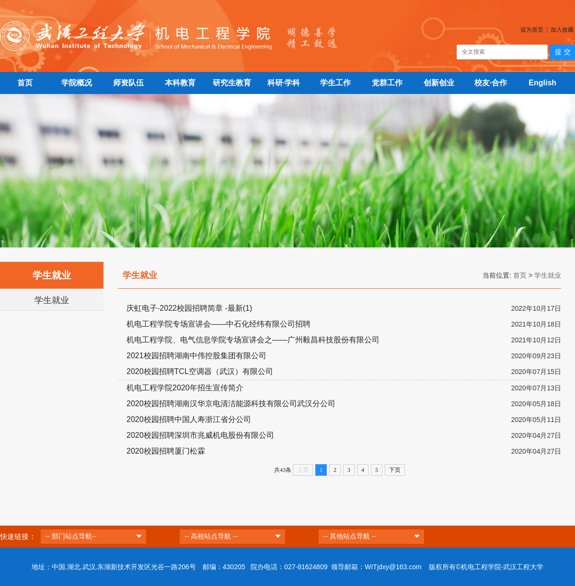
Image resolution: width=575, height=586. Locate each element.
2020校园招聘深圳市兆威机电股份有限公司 (200, 435)
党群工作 (387, 83)
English (542, 83)
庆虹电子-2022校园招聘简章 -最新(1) (189, 308)
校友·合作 (490, 83)
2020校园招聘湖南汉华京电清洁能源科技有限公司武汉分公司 (230, 403)
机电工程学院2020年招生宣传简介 (184, 388)
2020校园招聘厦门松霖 (165, 451)
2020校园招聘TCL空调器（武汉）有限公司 (199, 371)
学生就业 (51, 300)
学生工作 (335, 83)
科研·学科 (283, 83)
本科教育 (180, 83)
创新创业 (439, 83)
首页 (25, 83)
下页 (395, 470)
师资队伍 (128, 83)
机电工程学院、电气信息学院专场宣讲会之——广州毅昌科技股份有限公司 (253, 340)
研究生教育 (232, 83)
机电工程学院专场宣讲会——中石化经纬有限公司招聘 (218, 324)
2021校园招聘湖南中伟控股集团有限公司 (196, 356)
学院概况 (76, 83)
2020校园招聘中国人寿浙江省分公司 (188, 419)
